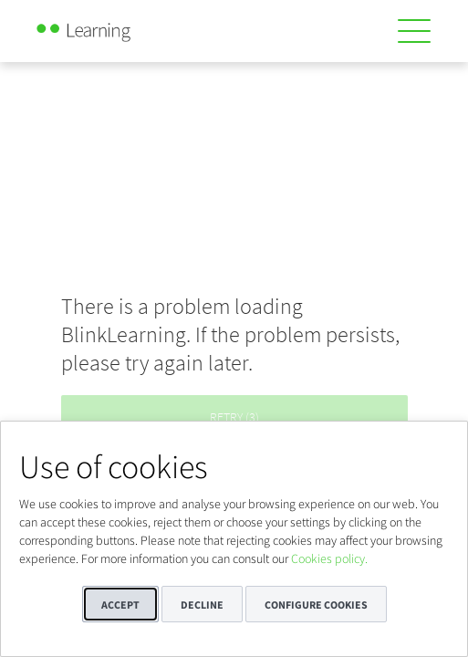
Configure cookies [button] (316, 604)
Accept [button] (120, 604)
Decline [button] (202, 604)
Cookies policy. (329, 558)
